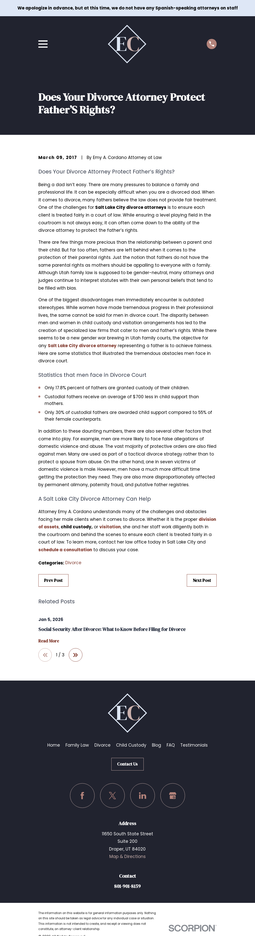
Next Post (202, 580)
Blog (156, 745)
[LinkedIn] (142, 795)
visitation (110, 527)
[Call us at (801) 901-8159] (212, 44)
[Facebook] (82, 795)
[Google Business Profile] (172, 795)
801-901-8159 (127, 886)
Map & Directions (127, 857)
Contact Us (127, 764)
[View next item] (75, 655)
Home (53, 745)
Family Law (77, 745)
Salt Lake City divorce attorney (82, 346)
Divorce (73, 563)
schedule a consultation (65, 550)
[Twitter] (112, 795)
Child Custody (131, 745)
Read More (48, 641)
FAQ (171, 745)
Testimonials (194, 745)
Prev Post (53, 580)
